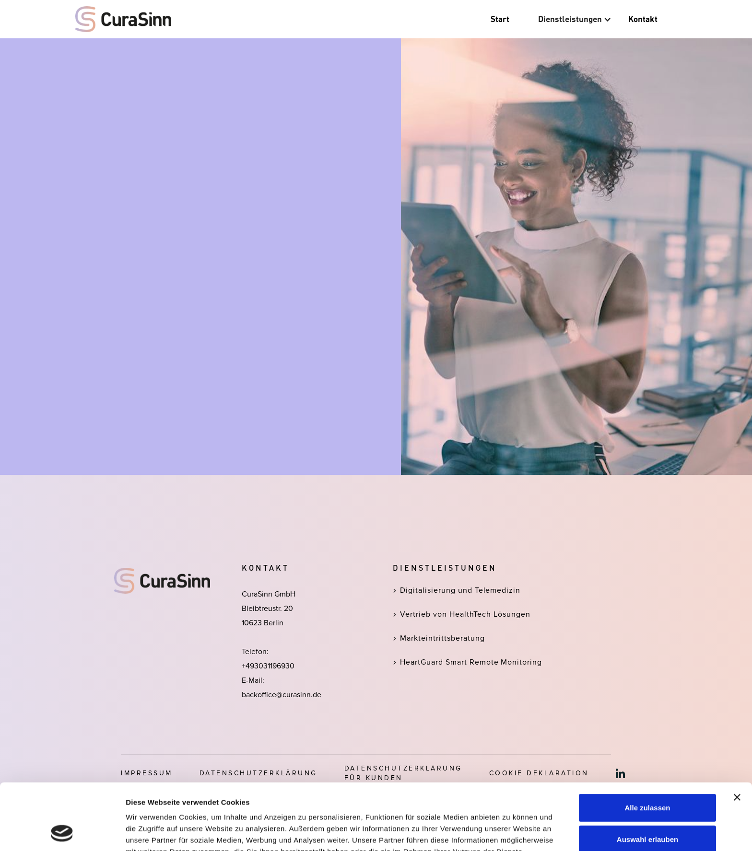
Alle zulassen (647, 745)
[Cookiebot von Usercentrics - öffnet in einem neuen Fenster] (62, 832)
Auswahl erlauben (647, 777)
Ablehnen (647, 808)
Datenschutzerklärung (355, 801)
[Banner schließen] (737, 735)
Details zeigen (510, 832)
